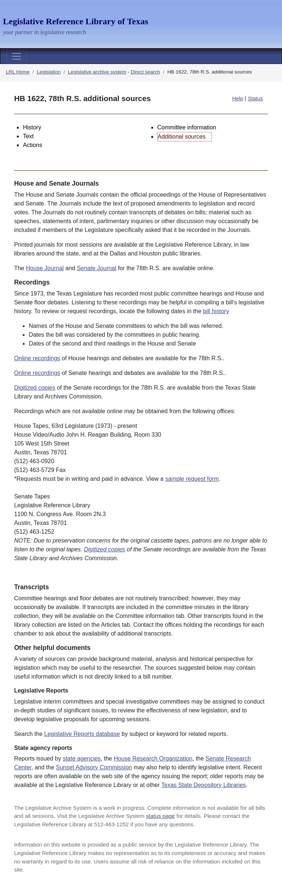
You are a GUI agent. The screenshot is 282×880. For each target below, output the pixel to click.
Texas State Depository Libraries (203, 785)
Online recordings (37, 358)
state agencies (82, 758)
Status (255, 98)
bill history (216, 311)
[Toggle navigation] (16, 56)
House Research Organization (153, 758)
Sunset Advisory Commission (94, 767)
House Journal (45, 268)
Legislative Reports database (82, 734)
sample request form (192, 479)
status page (160, 816)
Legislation (49, 72)
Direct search (145, 72)
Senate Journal (96, 268)
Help (237, 98)
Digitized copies (34, 387)
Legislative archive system (97, 72)
